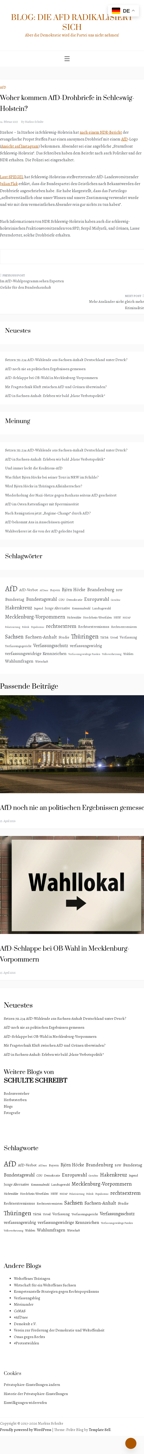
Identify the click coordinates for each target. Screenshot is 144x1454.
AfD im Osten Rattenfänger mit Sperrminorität (42, 504)
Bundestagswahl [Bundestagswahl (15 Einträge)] (41, 599)
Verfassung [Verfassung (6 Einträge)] (128, 637)
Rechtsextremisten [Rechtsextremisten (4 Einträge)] (124, 627)
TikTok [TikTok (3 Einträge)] (104, 637)
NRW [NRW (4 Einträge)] (117, 617)
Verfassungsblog (27, 1298)
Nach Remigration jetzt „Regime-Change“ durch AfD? (48, 513)
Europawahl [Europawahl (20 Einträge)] (96, 599)
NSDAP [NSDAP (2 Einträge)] (127, 618)
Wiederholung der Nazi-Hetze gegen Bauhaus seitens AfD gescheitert (61, 495)
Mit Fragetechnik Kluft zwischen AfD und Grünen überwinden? (56, 386)
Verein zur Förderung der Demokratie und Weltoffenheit (59, 1330)
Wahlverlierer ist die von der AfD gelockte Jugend (45, 531)
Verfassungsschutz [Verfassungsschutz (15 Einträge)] (50, 646)
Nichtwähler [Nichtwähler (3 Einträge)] (74, 617)
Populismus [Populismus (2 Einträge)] (37, 627)
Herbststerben (15, 1099)
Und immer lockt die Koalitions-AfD (34, 468)
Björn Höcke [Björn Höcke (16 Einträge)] (73, 589)
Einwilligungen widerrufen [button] (25, 1402)
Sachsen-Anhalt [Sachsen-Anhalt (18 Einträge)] (41, 637)
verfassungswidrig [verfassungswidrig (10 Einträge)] (86, 646)
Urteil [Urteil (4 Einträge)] (114, 637)
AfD (3, 87)
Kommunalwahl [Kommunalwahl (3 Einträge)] (81, 608)
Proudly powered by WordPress (26, 1429)
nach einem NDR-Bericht (101, 132)
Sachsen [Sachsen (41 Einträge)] (14, 637)
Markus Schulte (34, 122)
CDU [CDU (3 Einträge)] (62, 600)
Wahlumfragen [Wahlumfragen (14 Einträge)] (19, 661)
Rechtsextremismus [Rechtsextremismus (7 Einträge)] (93, 626)
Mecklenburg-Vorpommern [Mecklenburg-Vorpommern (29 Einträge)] (35, 616)
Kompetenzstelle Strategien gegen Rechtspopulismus (56, 1291)
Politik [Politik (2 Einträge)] (25, 627)
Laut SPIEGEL (12, 177)
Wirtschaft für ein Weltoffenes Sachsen (45, 1285)
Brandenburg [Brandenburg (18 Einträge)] (100, 589)
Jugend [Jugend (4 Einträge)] (38, 608)
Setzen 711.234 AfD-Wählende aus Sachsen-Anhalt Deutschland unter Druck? (66, 359)
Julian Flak (9, 184)
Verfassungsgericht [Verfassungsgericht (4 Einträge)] (18, 646)
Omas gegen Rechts (29, 1336)
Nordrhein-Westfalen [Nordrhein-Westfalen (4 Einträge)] (97, 617)
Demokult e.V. (25, 1323)
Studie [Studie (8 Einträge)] (64, 637)
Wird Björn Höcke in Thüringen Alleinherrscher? (43, 486)
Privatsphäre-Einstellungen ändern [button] (32, 1384)
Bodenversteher (16, 1093)
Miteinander (23, 1304)
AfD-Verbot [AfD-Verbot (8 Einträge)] (28, 589)
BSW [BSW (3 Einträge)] (119, 590)
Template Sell (99, 1429)
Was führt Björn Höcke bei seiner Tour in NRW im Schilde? (52, 477)
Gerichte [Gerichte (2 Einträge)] (115, 600)
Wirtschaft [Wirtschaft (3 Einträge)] (41, 662)
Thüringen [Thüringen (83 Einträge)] (84, 636)
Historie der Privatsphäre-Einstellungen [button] (36, 1393)
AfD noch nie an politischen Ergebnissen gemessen (45, 368)
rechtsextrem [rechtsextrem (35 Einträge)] (61, 626)
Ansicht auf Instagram (19, 146)
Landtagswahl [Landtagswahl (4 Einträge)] (101, 608)
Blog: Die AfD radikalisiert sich (72, 22)
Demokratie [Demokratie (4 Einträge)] (74, 599)
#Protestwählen (26, 1343)
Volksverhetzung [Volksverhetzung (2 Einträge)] (111, 654)
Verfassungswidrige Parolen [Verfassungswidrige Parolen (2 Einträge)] (84, 654)
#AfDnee (21, 1317)
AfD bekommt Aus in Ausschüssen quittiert (39, 522)
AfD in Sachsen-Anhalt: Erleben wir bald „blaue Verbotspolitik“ (55, 395)
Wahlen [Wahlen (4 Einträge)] (128, 654)
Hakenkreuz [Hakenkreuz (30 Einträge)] (18, 607)
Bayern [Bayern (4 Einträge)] (55, 590)
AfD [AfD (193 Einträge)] (11, 589)
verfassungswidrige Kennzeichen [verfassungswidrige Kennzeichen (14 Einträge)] (36, 653)
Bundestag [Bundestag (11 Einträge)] (14, 599)
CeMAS (20, 1310)
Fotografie (12, 1112)
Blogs (8, 1106)
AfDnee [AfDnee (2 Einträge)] (44, 590)
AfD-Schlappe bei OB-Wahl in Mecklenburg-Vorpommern (51, 377)
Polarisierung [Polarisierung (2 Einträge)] (12, 627)
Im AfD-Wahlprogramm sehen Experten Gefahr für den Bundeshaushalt (32, 284)
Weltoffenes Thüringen (32, 1278)
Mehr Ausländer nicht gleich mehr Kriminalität (116, 305)
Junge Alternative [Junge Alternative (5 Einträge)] (57, 608)
